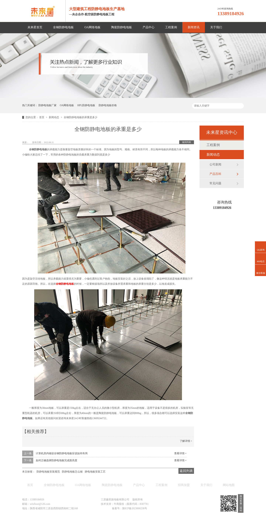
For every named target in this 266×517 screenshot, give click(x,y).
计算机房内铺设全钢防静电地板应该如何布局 (62, 453)
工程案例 (171, 27)
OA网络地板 (92, 27)
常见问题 (215, 183)
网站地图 (229, 485)
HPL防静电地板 (86, 105)
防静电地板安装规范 (48, 471)
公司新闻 (215, 164)
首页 (42, 117)
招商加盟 (184, 485)
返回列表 (186, 142)
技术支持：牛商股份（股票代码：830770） (125, 504)
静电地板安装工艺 (95, 471)
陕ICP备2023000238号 (134, 508)
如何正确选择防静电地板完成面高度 (56, 460)
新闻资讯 (194, 27)
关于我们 (216, 27)
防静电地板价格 (108, 105)
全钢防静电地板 (63, 27)
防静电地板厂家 (47, 105)
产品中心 (148, 27)
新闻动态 (54, 117)
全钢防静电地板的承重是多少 (80, 117)
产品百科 (215, 173)
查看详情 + (180, 453)
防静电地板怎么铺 (72, 471)
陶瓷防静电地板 (121, 27)
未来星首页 (35, 27)
